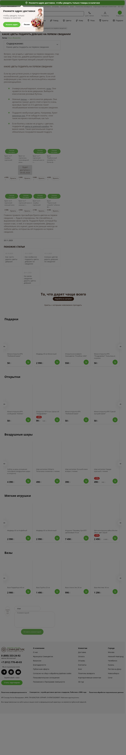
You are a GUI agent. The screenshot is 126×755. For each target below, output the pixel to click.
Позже (28, 24)
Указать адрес (12, 24)
